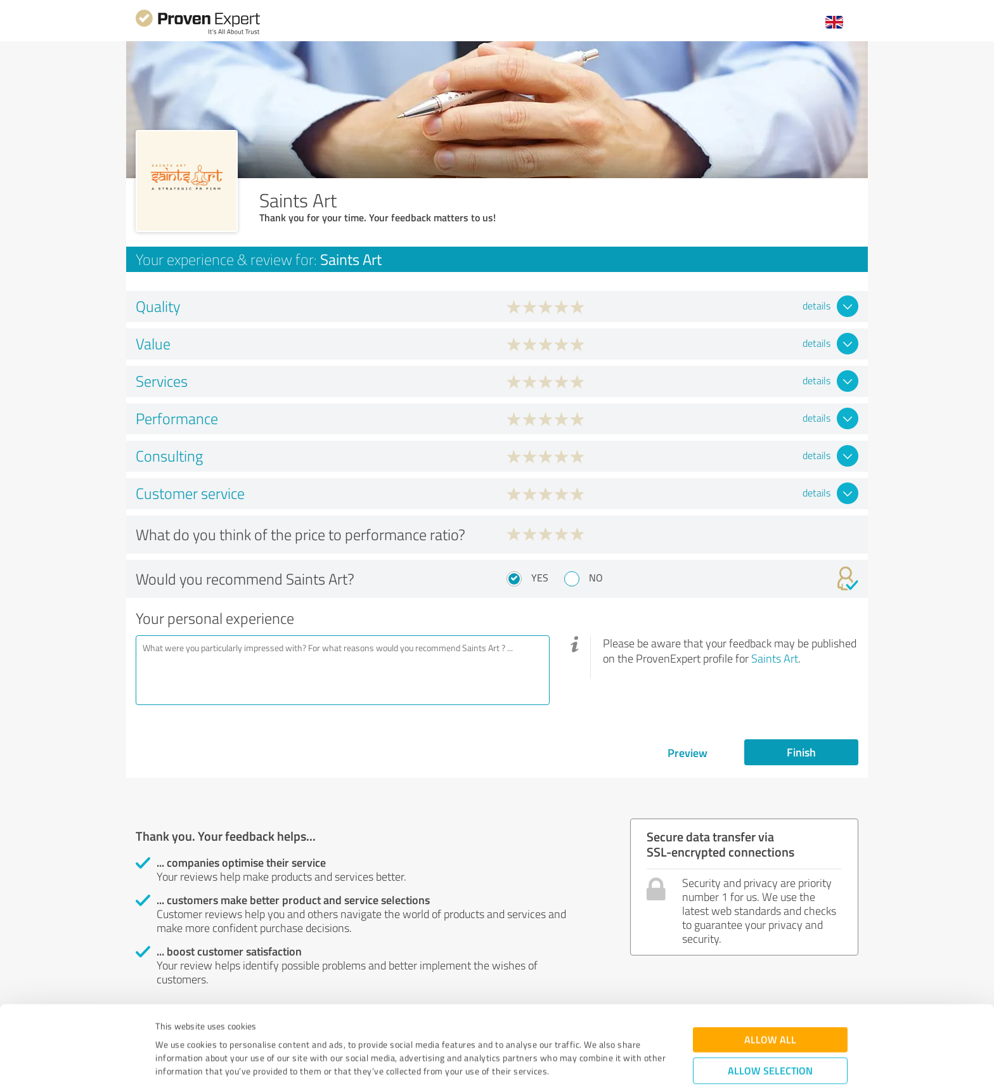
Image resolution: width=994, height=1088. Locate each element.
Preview (687, 753)
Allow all (770, 970)
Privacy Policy (219, 1029)
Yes (539, 578)
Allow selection (770, 1001)
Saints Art (774, 658)
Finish (801, 752)
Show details (576, 1064)
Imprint (170, 1029)
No (596, 578)
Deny (770, 1040)
